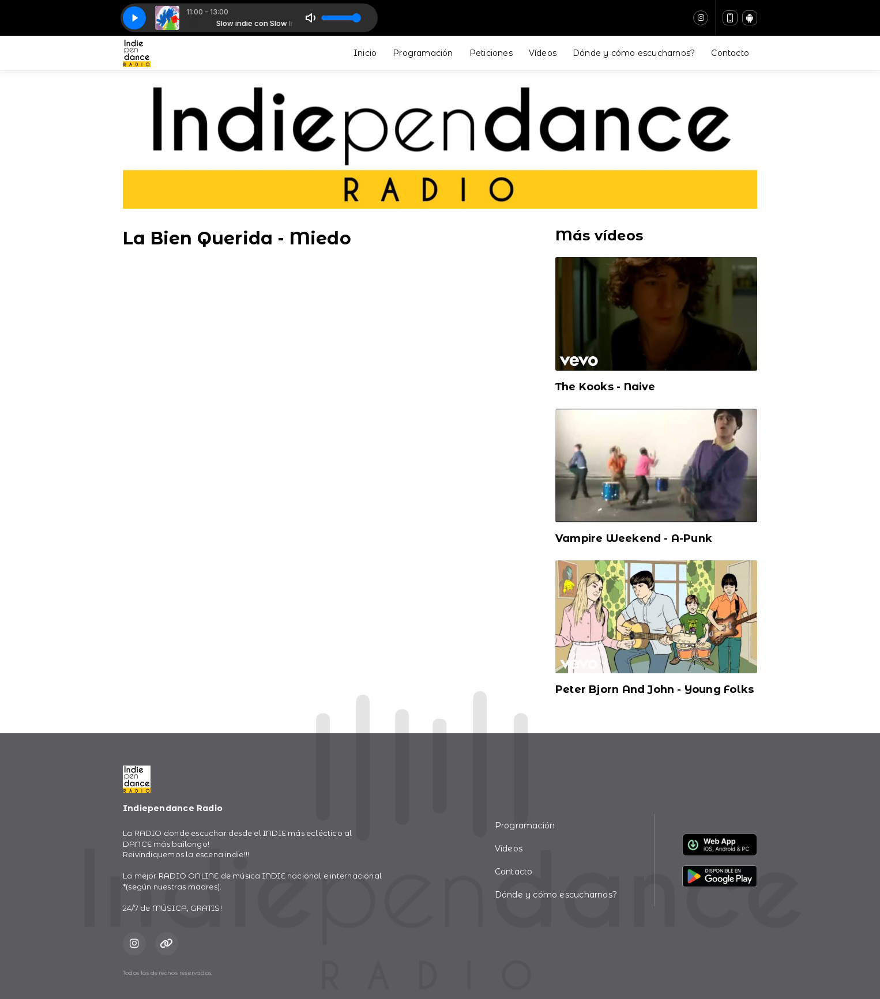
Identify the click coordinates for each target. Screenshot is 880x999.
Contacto (730, 53)
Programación (423, 53)
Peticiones (491, 53)
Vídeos (542, 53)
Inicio (365, 53)
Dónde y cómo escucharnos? (634, 53)
